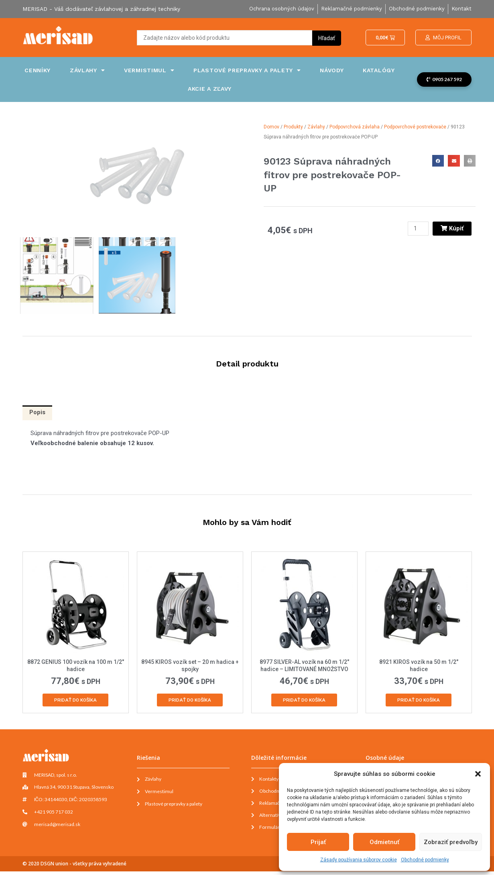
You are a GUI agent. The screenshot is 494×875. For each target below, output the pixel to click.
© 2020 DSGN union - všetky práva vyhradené (74, 867)
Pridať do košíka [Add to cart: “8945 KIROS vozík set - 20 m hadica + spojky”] (189, 701)
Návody (332, 70)
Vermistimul (149, 70)
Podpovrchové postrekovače (415, 127)
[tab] (37, 413)
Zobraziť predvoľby (451, 842)
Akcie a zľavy (210, 88)
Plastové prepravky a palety (247, 70)
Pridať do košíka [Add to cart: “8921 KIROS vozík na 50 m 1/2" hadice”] (418, 701)
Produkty (293, 127)
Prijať (318, 842)
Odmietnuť (384, 842)
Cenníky (37, 70)
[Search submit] (326, 37)
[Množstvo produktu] (417, 229)
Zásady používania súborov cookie (358, 860)
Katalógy (379, 70)
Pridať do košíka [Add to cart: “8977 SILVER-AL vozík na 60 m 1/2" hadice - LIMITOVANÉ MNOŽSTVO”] (304, 701)
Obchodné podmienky (425, 860)
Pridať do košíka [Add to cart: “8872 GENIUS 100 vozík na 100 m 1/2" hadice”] (75, 701)
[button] (478, 774)
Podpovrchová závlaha (354, 127)
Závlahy (87, 70)
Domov (271, 127)
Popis (38, 413)
